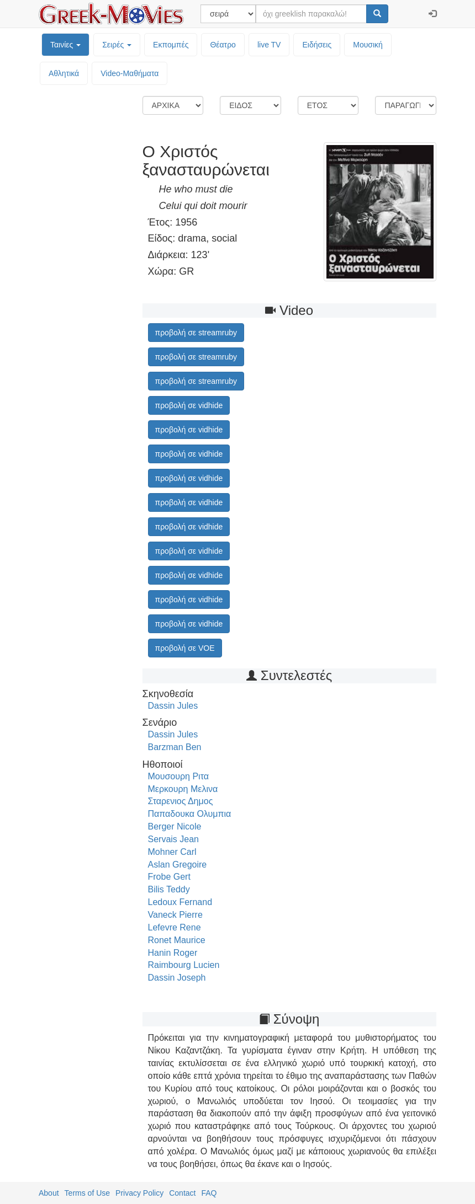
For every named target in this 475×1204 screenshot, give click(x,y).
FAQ (209, 1193)
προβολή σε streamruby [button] (196, 332)
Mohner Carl (172, 852)
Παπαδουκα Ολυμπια (189, 813)
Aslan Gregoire (177, 864)
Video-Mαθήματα (130, 73)
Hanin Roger (173, 952)
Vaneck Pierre (175, 914)
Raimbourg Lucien (184, 965)
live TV (269, 44)
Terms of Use (87, 1193)
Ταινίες (65, 44)
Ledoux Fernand (180, 902)
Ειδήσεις (316, 44)
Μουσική (368, 44)
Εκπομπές (170, 44)
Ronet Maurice (176, 940)
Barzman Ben (175, 747)
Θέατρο (223, 44)
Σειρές (116, 44)
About (49, 1193)
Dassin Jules (173, 705)
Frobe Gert (169, 876)
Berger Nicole (175, 826)
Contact (182, 1193)
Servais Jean (173, 839)
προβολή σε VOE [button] (185, 648)
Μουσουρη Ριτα (178, 776)
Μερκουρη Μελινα (183, 789)
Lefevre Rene (174, 927)
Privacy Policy (139, 1193)
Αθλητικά (64, 73)
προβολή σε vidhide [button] (189, 405)
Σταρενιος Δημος (180, 801)
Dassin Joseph (177, 977)
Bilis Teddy (169, 889)
